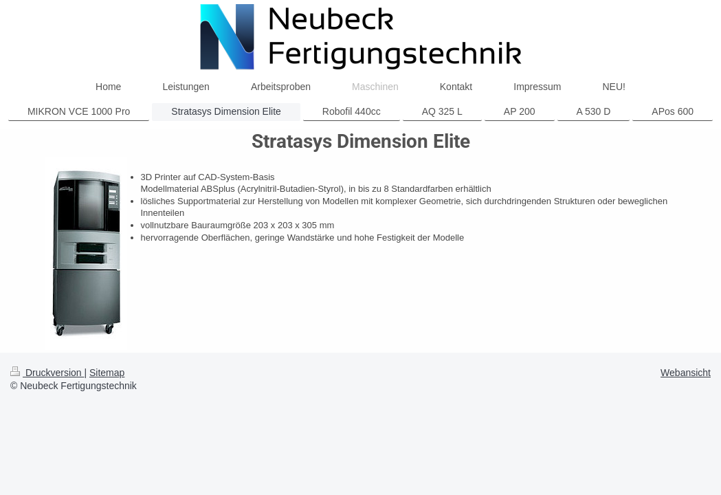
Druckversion (47, 372)
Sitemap (106, 372)
